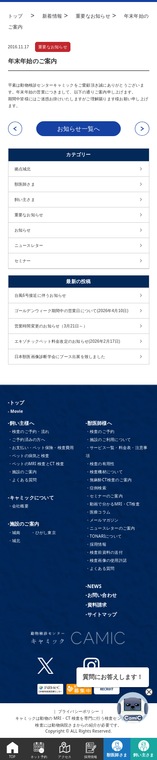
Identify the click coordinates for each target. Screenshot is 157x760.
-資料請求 (96, 604)
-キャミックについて (31, 497)
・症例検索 (96, 488)
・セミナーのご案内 (104, 496)
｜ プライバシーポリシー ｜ (79, 711)
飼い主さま (24, 199)
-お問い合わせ (101, 595)
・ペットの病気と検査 (29, 455)
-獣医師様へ (99, 423)
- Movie (15, 411)
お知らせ (22, 230)
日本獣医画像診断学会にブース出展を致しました (59, 356)
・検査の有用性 (100, 463)
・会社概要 (18, 506)
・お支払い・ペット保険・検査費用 (41, 447)
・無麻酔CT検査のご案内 (109, 480)
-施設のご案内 (23, 523)
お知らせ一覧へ (78, 128)
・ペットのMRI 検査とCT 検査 (36, 463)
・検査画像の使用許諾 (106, 560)
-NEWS (94, 586)
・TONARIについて (104, 536)
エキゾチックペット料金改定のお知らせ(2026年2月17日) (67, 341)
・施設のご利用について (108, 439)
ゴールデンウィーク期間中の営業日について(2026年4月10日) (71, 311)
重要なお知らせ (52, 47)
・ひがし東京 (43, 532)
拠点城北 (22, 169)
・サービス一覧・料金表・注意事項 (117, 451)
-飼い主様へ (21, 423)
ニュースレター (28, 245)
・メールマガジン (102, 520)
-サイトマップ (101, 614)
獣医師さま (24, 184)
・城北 (14, 540)
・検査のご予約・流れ (29, 431)
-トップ (16, 402)
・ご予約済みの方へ (26, 439)
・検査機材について (104, 471)
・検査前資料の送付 (104, 552)
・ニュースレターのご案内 (110, 528)
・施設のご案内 (22, 471)
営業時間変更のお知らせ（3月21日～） (50, 326)
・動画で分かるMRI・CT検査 (113, 504)
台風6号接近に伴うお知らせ (40, 295)
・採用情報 (96, 544)
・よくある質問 (22, 480)
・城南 (14, 532)
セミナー (22, 261)
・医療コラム (98, 512)
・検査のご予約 (100, 431)
